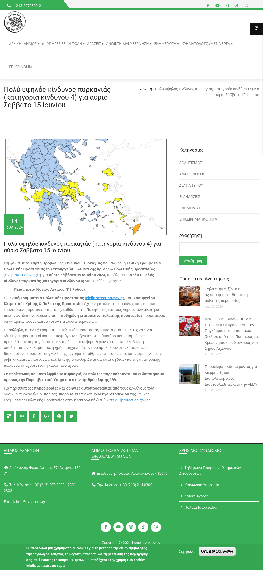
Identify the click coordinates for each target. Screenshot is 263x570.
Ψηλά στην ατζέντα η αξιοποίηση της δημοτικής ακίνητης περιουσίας (227, 294)
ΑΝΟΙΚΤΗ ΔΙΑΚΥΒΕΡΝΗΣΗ (128, 43)
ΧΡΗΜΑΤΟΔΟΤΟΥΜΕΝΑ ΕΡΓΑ (206, 43)
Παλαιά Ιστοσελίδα (198, 507)
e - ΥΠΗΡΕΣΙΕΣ (54, 43)
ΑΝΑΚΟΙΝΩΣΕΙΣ (192, 174)
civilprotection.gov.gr (22, 274)
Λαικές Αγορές (194, 495)
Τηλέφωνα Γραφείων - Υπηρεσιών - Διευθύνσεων (211, 470)
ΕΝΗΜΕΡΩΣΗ (165, 43)
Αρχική (146, 88)
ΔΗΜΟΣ (30, 43)
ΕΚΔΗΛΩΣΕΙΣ (189, 196)
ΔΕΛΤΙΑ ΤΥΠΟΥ (191, 185)
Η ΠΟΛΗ (75, 43)
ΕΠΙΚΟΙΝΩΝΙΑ (20, 66)
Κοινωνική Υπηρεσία (199, 484)
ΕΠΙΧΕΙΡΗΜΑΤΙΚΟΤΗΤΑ (198, 219)
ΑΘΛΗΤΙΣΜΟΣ (190, 162)
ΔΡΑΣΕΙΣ (94, 43)
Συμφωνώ (187, 553)
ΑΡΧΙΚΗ (15, 43)
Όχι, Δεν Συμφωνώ (217, 553)
